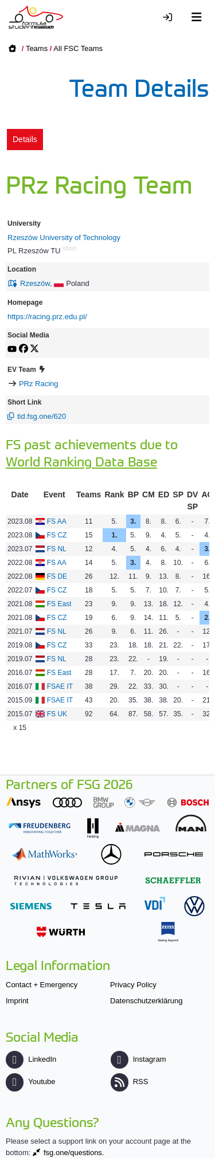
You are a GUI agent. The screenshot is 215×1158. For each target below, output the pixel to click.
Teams (37, 48)
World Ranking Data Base (81, 461)
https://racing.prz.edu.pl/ (47, 316)
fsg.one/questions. (74, 1152)
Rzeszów (35, 283)
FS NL (57, 549)
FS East (59, 604)
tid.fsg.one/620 (41, 416)
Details (25, 139)
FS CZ (57, 535)
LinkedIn (31, 1059)
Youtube (30, 1081)
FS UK (57, 714)
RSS (129, 1081)
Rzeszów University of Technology (63, 237)
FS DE (57, 576)
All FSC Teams (78, 48)
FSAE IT (60, 686)
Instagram (138, 1059)
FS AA (57, 521)
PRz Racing (38, 383)
